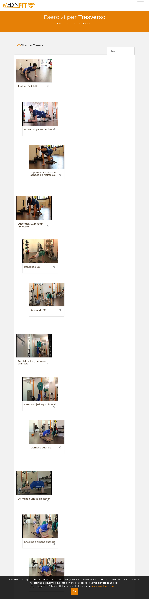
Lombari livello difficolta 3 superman (113, 292)
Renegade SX (106, 137)
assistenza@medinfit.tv (32, 492)
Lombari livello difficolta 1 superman (32, 292)
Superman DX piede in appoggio (30, 138)
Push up (63, 342)
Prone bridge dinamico (31, 342)
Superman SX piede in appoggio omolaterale (111, 87)
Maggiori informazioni (103, 586)
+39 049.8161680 (28, 499)
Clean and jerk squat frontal (74, 188)
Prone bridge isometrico (72, 86)
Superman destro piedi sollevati (112, 394)
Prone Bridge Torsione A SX (73, 444)
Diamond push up (109, 188)
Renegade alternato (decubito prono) (69, 394)
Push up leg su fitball (111, 342)
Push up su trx (26, 393)
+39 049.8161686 (28, 495)
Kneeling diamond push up (73, 239)
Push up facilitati (27, 86)
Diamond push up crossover (34, 239)
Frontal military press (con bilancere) (32, 189)
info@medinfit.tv (28, 489)
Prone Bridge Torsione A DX (33, 444)
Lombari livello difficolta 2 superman (72, 292)
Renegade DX (66, 137)
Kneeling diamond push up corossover (114, 241)
